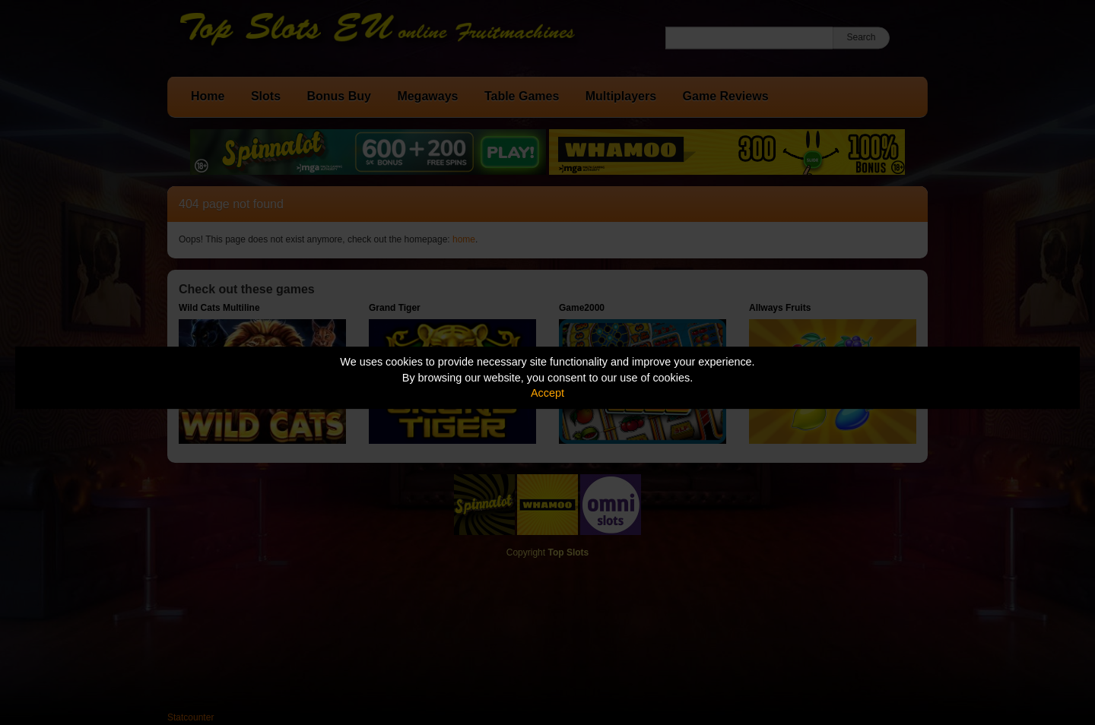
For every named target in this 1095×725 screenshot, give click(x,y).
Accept (547, 393)
